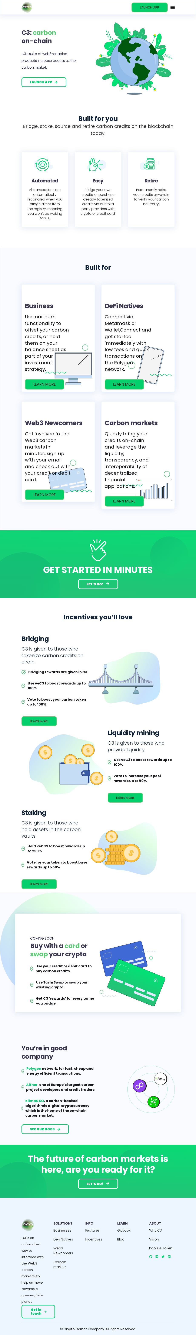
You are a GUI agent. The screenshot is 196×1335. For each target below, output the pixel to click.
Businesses (62, 1230)
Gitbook (123, 1230)
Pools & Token (160, 1248)
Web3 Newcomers (63, 1250)
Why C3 (155, 1230)
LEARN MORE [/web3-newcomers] (44, 494)
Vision (154, 1239)
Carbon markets (60, 1264)
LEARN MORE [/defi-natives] (124, 384)
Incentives (93, 1239)
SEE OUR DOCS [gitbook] (45, 1129)
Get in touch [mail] (38, 1311)
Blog (120, 1239)
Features (92, 1230)
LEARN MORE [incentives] (39, 721)
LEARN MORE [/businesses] (44, 384)
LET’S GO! (98, 584)
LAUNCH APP (149, 7)
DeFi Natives (63, 1239)
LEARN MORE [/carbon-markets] (124, 501)
